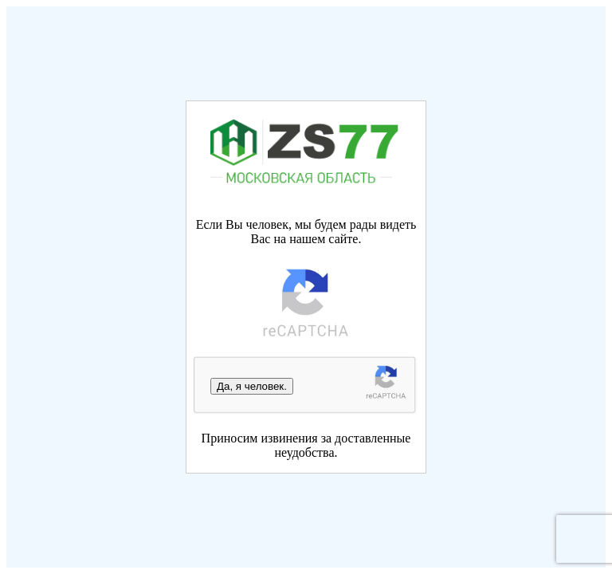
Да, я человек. (252, 386)
